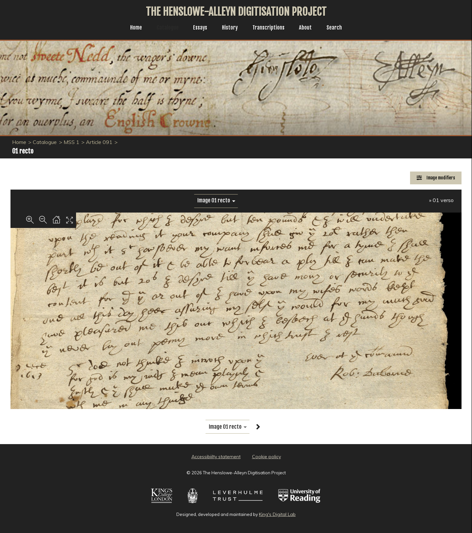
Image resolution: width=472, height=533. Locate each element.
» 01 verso (441, 200)
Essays (198, 28)
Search (339, 28)
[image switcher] (216, 200)
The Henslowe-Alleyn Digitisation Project (236, 11)
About (309, 28)
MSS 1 (71, 142)
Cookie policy (266, 457)
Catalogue (164, 28)
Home (131, 28)
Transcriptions (270, 28)
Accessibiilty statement (216, 457)
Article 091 (99, 142)
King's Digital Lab (277, 514)
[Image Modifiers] (436, 178)
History (229, 28)
